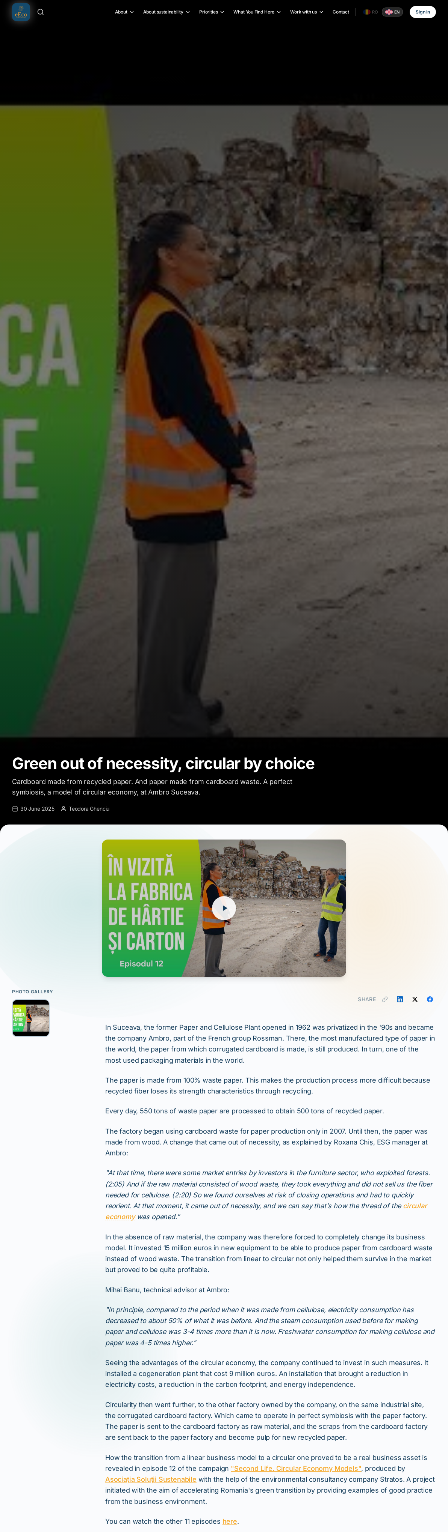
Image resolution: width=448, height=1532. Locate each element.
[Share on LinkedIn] (400, 999)
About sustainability (167, 12)
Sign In (423, 12)
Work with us (307, 12)
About (125, 12)
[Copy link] (385, 999)
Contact (341, 12)
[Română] (370, 12)
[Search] (41, 12)
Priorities (212, 12)
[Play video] (224, 908)
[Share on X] (415, 999)
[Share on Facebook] (430, 999)
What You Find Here (257, 12)
